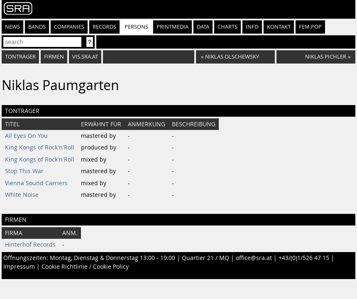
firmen (54, 56)
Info (252, 26)
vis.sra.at (85, 56)
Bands (37, 26)
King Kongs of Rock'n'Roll (39, 147)
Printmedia (172, 26)
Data (203, 26)
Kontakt (279, 26)
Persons (136, 26)
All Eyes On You (26, 136)
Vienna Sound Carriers (36, 183)
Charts (227, 26)
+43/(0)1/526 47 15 (304, 258)
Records (104, 26)
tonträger (20, 56)
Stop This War (24, 171)
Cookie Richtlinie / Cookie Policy (85, 266)
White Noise (22, 195)
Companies (69, 26)
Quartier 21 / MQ (205, 258)
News (12, 26)
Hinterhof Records (30, 244)
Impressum (19, 266)
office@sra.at (254, 258)
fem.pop (310, 26)
